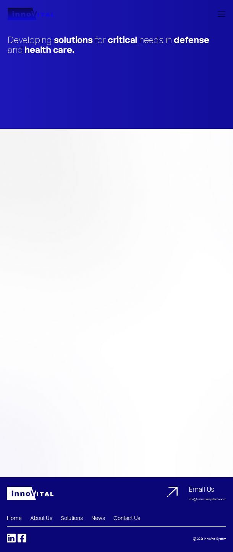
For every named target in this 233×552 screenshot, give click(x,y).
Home (14, 518)
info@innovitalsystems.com (207, 499)
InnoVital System (215, 539)
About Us (41, 518)
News (98, 518)
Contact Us (126, 518)
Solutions (72, 518)
